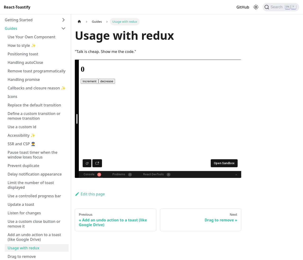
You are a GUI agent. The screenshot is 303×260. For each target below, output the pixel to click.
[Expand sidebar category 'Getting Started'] (63, 20)
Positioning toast (23, 54)
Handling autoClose (25, 62)
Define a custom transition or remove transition (34, 116)
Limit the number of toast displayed (31, 185)
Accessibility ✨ (21, 135)
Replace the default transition (34, 105)
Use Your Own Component (31, 37)
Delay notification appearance (35, 174)
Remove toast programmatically (36, 71)
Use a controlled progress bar (34, 195)
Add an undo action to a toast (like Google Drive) (34, 237)
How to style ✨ (22, 45)
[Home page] (79, 21)
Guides (11, 28)
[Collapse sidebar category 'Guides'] (63, 28)
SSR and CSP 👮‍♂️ (22, 143)
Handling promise (24, 79)
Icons (12, 96)
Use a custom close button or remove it (34, 224)
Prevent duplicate (23, 165)
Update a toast (21, 204)
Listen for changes (24, 213)
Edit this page (90, 194)
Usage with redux (23, 248)
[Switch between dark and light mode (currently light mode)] (256, 7)
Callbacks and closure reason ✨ (37, 88)
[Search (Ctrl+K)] (281, 7)
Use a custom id (22, 126)
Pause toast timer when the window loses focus (33, 155)
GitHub (242, 7)
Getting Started (19, 19)
